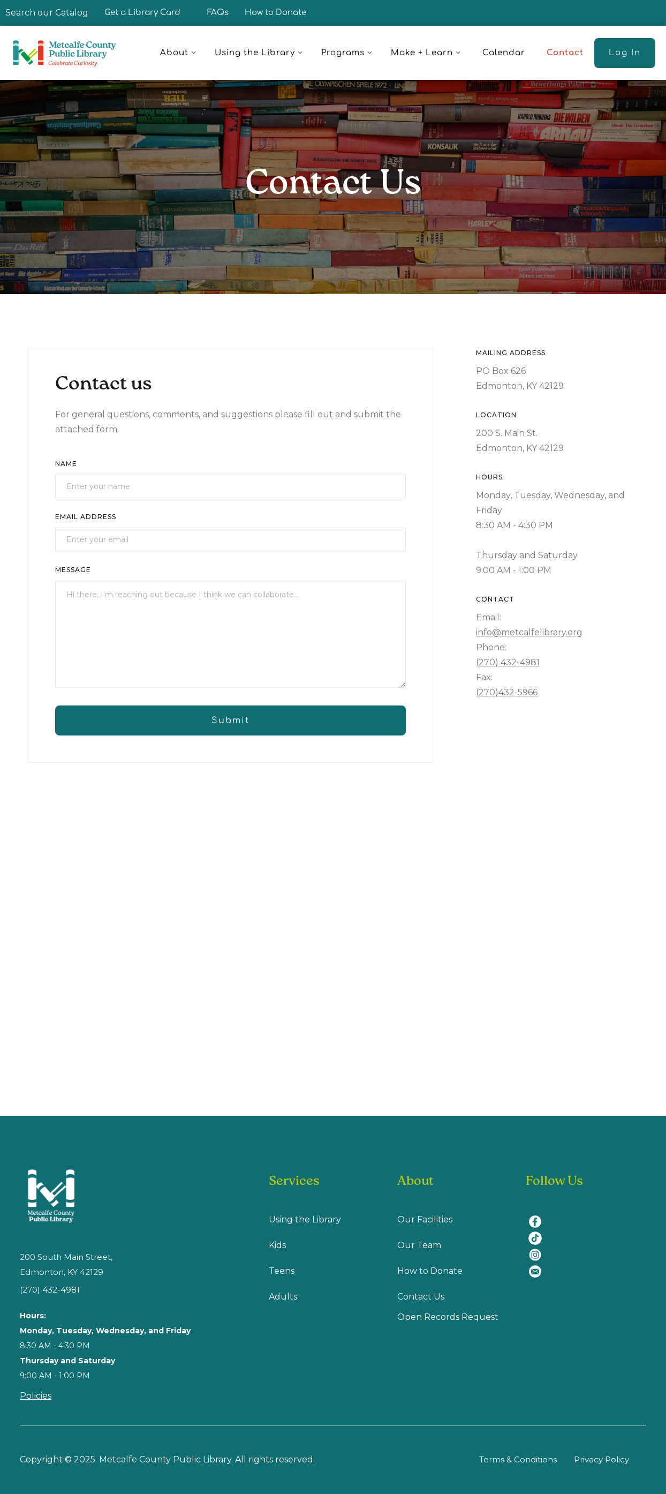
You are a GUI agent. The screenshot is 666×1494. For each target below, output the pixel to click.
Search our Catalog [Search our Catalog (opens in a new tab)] (46, 12)
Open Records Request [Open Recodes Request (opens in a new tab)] (447, 1317)
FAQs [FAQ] (218, 12)
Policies (35, 1396)
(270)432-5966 (507, 692)
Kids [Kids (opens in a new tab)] (277, 1245)
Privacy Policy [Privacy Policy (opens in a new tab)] (601, 1459)
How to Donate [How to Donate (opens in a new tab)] (430, 1271)
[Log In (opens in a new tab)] (624, 53)
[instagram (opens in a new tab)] (539, 1248)
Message (73, 570)
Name (66, 464)
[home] (69, 52)
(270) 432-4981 (508, 662)
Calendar (503, 52)
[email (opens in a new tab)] (539, 1265)
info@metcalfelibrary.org (529, 632)
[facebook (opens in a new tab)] (539, 1215)
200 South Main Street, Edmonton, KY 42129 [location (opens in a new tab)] (66, 1264)
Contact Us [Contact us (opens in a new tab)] (420, 1297)
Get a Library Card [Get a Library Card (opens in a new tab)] (142, 12)
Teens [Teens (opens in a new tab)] (281, 1271)
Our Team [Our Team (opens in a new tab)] (419, 1245)
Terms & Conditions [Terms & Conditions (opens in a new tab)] (518, 1459)
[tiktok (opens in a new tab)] (539, 1231)
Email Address (85, 517)
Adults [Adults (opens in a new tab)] (283, 1297)
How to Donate (275, 12)
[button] (180, 53)
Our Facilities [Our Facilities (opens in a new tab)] (424, 1219)
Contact (565, 52)
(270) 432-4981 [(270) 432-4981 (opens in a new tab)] (50, 1290)
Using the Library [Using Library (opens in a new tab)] (305, 1219)
